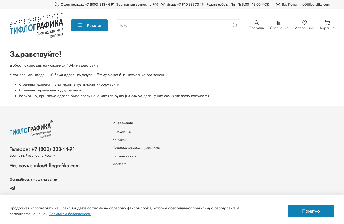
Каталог (89, 25)
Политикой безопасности (70, 214)
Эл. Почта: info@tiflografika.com (302, 4)
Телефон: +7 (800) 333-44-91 (42, 149)
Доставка (119, 164)
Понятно (311, 210)
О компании (122, 131)
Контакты (119, 139)
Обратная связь (124, 156)
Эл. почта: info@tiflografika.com (45, 165)
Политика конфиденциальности (136, 148)
